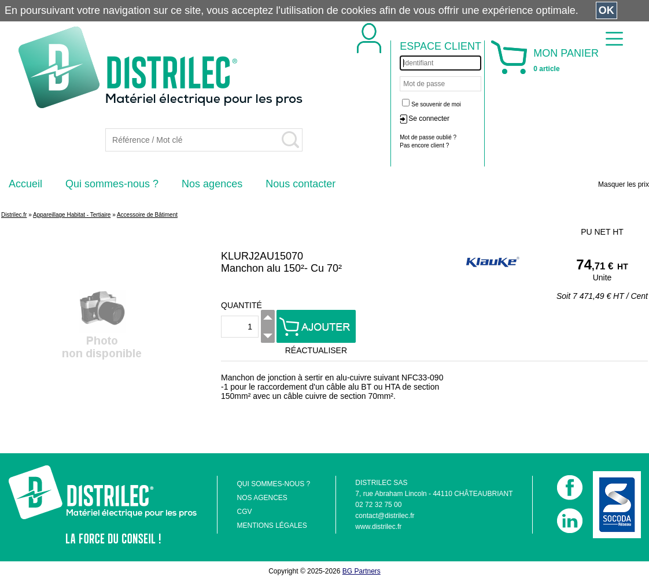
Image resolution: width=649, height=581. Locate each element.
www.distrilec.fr (378, 527)
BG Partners (361, 571)
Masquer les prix (623, 184)
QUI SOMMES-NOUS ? (273, 484)
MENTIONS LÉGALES (272, 525)
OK (606, 10)
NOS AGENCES (262, 498)
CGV (244, 512)
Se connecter (428, 118)
